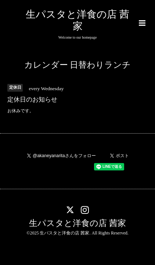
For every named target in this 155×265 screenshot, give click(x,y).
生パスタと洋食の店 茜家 (77, 222)
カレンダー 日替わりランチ (77, 65)
